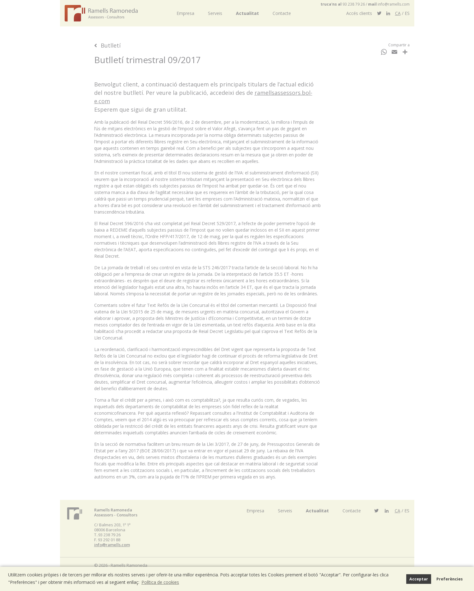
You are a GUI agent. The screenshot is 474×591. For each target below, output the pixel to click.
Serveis (215, 13)
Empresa (185, 13)
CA (398, 13)
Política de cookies (160, 582)
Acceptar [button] (418, 579)
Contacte (282, 13)
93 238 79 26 (354, 4)
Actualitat (247, 13)
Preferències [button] (449, 579)
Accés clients (359, 13)
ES (407, 13)
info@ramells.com (394, 4)
